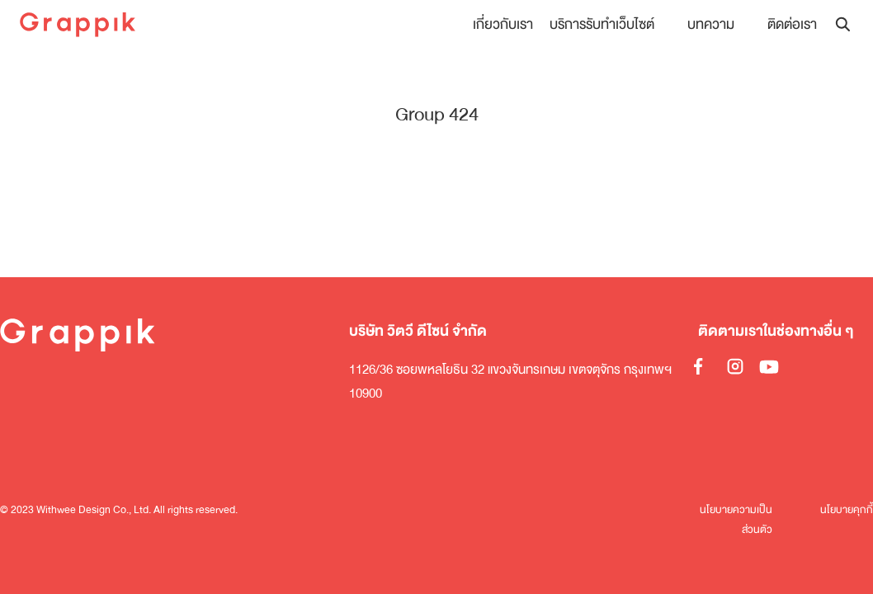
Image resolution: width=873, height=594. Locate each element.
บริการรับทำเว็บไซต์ (602, 24)
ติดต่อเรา (792, 24)
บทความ (710, 24)
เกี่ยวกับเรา (503, 24)
